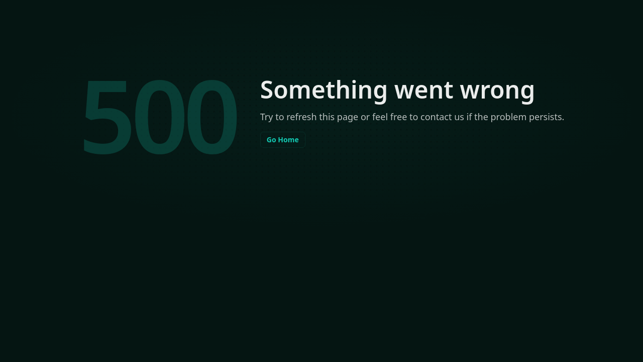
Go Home (283, 139)
